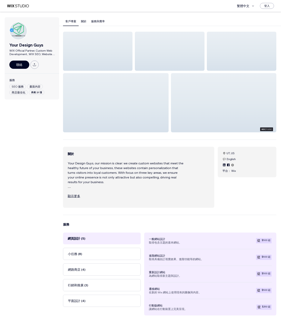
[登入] (267, 6)
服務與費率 (98, 21)
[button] (97, 51)
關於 (83, 21)
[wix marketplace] (18, 6)
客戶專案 (70, 21)
